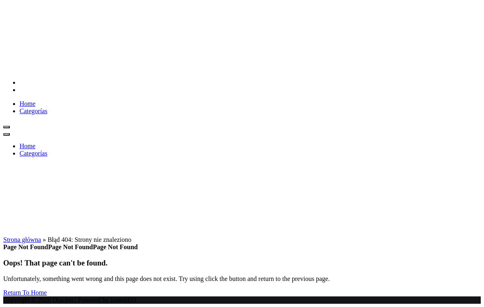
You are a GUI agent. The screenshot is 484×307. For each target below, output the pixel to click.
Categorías (33, 110)
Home (27, 103)
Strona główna (22, 239)
